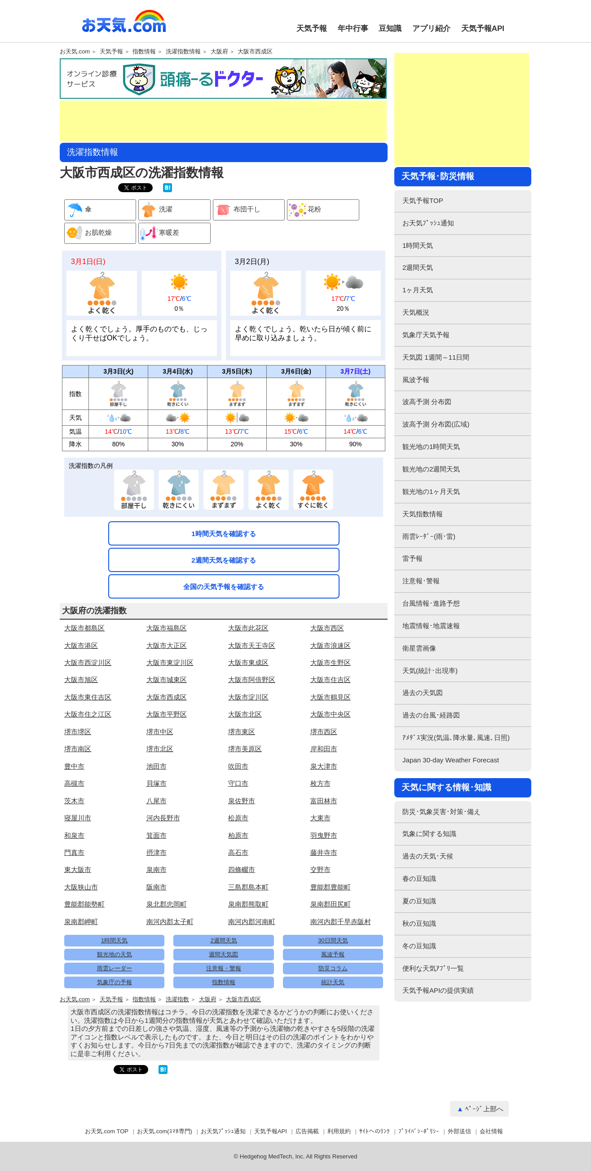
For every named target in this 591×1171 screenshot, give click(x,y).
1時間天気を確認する (223, 533)
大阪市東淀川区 (170, 662)
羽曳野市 (323, 835)
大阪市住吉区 (330, 679)
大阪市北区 (245, 714)
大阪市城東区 (166, 679)
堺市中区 (159, 731)
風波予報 (332, 954)
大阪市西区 (327, 628)
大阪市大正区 (166, 645)
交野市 (320, 869)
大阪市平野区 (166, 714)
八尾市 (156, 801)
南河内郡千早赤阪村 (340, 921)
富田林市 (323, 801)
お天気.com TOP (106, 1131)
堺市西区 (323, 731)
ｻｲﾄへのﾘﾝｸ (374, 1131)
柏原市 (238, 835)
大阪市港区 (81, 645)
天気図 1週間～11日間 (435, 357)
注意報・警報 (223, 968)
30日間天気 (333, 940)
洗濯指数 (177, 999)
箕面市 (156, 835)
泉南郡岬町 (81, 921)
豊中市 (74, 766)
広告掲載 (307, 1131)
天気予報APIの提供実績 (438, 990)
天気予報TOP (422, 200)
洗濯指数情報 (183, 51)
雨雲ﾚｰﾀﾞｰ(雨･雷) (428, 536)
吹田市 (238, 766)
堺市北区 (159, 749)
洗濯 (155, 210)
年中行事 (353, 28)
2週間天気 (223, 940)
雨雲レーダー (114, 968)
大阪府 (219, 51)
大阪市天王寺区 (251, 645)
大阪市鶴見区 (330, 697)
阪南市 (156, 887)
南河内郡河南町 (251, 921)
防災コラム (333, 968)
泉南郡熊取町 (248, 904)
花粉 (304, 210)
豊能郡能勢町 (84, 904)
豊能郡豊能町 (330, 887)
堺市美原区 (245, 749)
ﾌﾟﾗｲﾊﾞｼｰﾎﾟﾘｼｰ (418, 1131)
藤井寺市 (323, 852)
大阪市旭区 (81, 679)
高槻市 (74, 783)
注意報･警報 (421, 581)
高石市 (238, 852)
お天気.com (124, 26)
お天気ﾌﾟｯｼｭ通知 (428, 223)
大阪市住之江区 (87, 714)
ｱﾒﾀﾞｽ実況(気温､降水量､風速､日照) (456, 737)
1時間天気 (114, 940)
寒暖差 (159, 233)
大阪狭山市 (81, 887)
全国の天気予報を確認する (223, 586)
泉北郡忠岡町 (166, 904)
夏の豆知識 (419, 901)
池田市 (156, 766)
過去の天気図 (422, 692)
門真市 (74, 852)
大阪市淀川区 (248, 697)
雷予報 (412, 558)
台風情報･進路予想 (431, 603)
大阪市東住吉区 (87, 697)
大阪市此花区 (248, 628)
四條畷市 (241, 869)
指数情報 (144, 51)
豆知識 (390, 28)
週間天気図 (223, 954)
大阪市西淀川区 (87, 662)
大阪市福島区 (166, 628)
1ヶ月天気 (417, 290)
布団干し (236, 210)
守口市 (238, 783)
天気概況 (415, 312)
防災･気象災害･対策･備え (441, 811)
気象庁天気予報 (426, 335)
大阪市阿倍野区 (251, 679)
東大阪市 (77, 869)
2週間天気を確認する (223, 560)
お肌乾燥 (88, 233)
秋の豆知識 (419, 923)
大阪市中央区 (330, 714)
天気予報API (482, 28)
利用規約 (339, 1131)
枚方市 (320, 783)
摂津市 (156, 852)
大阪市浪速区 (330, 645)
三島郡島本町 (248, 887)
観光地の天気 (114, 954)
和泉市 (74, 835)
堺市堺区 (77, 731)
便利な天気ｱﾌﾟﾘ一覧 (433, 968)
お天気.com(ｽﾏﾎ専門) (164, 1131)
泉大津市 (323, 766)
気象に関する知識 (429, 833)
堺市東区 (241, 731)
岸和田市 (323, 749)
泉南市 (156, 869)
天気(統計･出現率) (430, 670)
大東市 (320, 818)
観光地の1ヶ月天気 (431, 491)
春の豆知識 (419, 878)
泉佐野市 (241, 801)
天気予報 (311, 28)
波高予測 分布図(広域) (435, 424)
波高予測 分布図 (426, 401)
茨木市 (74, 801)
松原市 (238, 818)
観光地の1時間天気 (431, 446)
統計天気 (332, 982)
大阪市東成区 (248, 662)
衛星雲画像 (419, 648)
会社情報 (491, 1131)
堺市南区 (77, 749)
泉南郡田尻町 (330, 904)
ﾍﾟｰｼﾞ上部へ (484, 1109)
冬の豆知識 (419, 946)
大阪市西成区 (255, 51)
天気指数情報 (422, 514)
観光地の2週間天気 (431, 469)
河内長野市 (163, 818)
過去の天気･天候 (427, 856)
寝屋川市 (77, 818)
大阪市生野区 (330, 662)
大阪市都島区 (84, 628)
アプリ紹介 (431, 28)
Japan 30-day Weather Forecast (450, 760)
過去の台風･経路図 (431, 715)
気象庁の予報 (114, 982)
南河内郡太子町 (170, 921)
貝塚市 (156, 783)
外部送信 (459, 1131)
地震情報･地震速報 (431, 626)
